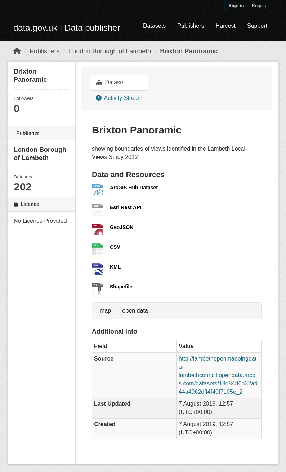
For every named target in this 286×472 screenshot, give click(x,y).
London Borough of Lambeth (110, 51)
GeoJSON (121, 227)
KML (115, 267)
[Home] (17, 51)
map (105, 311)
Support (257, 26)
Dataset (110, 82)
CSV (115, 247)
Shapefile (121, 287)
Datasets (154, 26)
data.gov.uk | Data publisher (66, 27)
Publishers (190, 26)
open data (135, 311)
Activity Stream (119, 98)
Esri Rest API (125, 207)
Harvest (226, 26)
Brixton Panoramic (189, 51)
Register (260, 5)
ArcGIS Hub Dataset (134, 187)
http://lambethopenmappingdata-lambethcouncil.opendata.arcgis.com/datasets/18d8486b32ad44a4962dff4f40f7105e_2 (218, 375)
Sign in (236, 5)
